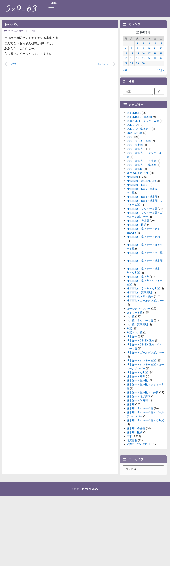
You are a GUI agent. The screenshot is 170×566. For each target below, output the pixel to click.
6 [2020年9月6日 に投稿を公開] (125, 52)
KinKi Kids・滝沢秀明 (139, 315)
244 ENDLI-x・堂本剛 (139, 140)
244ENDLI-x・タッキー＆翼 (143, 144)
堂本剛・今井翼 (136, 451)
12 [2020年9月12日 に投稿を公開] (161, 52)
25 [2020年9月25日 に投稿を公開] (155, 62)
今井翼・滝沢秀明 (137, 347)
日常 (32, 31)
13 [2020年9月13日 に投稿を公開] (125, 57)
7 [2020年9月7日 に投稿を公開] (131, 52)
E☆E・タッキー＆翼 (139, 164)
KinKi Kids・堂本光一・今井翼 (145, 276)
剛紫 (129, 351)
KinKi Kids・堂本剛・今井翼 (143, 311)
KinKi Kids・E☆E (137, 208)
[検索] (159, 92)
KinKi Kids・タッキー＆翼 (142, 232)
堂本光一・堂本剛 (137, 403)
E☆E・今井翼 (135, 168)
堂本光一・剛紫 (136, 399)
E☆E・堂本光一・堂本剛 (141, 188)
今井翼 (131, 339)
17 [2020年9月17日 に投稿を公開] (149, 57)
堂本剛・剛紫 (135, 455)
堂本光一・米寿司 (137, 423)
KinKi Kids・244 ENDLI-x (141, 204)
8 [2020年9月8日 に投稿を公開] (137, 52)
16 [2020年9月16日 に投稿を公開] (143, 57)
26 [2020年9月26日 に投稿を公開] (161, 62)
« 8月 (125, 74)
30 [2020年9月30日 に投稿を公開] (143, 67)
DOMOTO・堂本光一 (139, 152)
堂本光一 (132, 359)
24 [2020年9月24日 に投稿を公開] (149, 62)
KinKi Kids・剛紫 (137, 248)
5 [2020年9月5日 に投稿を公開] (161, 47)
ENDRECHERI (134, 156)
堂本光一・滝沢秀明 (139, 419)
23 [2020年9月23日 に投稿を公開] (143, 62)
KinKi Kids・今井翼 (138, 244)
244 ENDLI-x (134, 136)
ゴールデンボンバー (139, 331)
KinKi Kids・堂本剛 (138, 299)
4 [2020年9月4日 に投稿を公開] (155, 47)
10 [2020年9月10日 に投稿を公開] (149, 52)
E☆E (129, 160)
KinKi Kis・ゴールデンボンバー (145, 323)
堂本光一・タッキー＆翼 (141, 383)
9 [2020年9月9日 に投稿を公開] (143, 52)
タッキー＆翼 (135, 335)
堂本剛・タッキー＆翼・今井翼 (145, 443)
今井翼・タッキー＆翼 (140, 343)
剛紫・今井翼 (135, 355)
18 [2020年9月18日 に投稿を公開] (155, 57)
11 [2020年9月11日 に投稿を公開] (155, 52)
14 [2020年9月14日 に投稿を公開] (131, 57)
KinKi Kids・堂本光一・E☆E (143, 260)
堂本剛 (131, 427)
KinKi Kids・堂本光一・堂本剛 (145, 283)
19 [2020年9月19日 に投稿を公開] (161, 57)
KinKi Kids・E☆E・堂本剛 (142, 220)
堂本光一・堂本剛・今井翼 (143, 415)
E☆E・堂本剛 (135, 192)
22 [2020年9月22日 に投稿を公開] (137, 62)
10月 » (160, 74)
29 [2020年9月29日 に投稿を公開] (137, 67)
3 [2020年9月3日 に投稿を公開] (149, 47)
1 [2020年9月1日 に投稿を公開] (137, 47)
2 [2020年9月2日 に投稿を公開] (143, 47)
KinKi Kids (133, 200)
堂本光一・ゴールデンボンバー (145, 375)
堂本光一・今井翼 (137, 395)
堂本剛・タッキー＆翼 (140, 431)
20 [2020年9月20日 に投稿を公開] (125, 62)
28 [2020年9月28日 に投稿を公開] (131, 67)
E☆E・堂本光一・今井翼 (141, 184)
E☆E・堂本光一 (136, 172)
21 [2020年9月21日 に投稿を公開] (131, 62)
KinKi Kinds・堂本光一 (140, 319)
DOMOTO (132, 148)
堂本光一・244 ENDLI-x (140, 363)
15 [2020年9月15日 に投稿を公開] (137, 57)
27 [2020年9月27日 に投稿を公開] (125, 67)
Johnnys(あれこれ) (138, 196)
